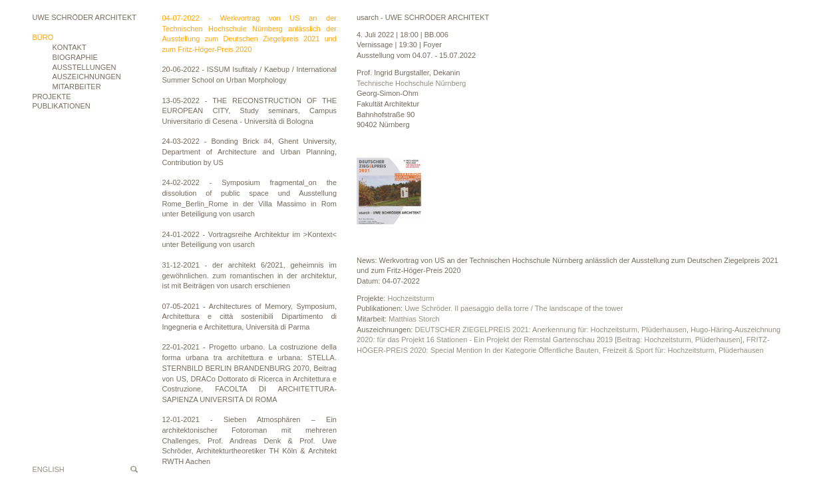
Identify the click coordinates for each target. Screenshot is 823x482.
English (49, 469)
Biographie (75, 57)
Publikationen (61, 106)
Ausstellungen (84, 67)
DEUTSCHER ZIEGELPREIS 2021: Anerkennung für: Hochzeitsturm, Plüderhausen (550, 330)
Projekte (52, 97)
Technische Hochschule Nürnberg (411, 83)
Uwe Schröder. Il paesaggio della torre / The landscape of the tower (514, 308)
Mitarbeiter (77, 87)
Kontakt (69, 47)
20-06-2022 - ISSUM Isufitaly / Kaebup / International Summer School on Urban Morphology (249, 74)
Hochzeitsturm (410, 298)
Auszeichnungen (87, 77)
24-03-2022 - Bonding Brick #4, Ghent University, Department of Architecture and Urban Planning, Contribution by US (249, 151)
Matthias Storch (414, 319)
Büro (43, 37)
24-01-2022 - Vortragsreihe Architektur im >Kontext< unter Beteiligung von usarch (249, 239)
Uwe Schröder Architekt (84, 17)
